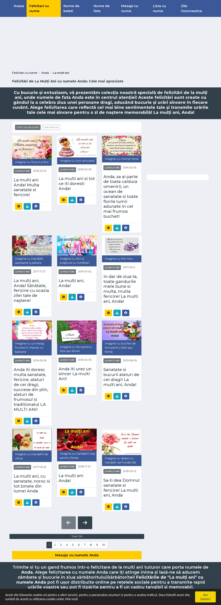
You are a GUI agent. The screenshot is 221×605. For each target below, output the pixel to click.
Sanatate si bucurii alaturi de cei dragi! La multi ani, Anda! (121, 377)
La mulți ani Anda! (71, 478)
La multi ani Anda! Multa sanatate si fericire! (26, 187)
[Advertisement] (110, 43)
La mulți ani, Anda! (71, 283)
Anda (45, 72)
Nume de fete (102, 8)
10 (103, 545)
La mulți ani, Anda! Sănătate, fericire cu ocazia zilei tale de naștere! (31, 290)
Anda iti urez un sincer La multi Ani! (75, 374)
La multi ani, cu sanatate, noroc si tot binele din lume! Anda (32, 483)
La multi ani (22, 171)
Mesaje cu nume (129, 8)
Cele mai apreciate (28, 127)
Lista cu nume (159, 8)
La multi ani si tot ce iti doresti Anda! (77, 183)
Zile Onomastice (191, 8)
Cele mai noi (51, 127)
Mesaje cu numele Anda (77, 555)
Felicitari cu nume (39, 8)
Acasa (19, 6)
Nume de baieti (71, 8)
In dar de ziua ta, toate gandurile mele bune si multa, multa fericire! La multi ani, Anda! (120, 289)
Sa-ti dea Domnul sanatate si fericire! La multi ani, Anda (121, 488)
